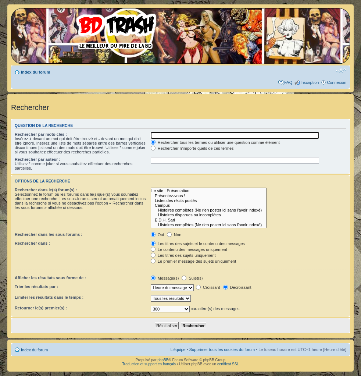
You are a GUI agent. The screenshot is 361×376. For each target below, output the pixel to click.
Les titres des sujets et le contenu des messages (198, 243)
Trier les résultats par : (36, 286)
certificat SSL (228, 364)
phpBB (162, 360)
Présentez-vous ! (208, 196)
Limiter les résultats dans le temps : (49, 297)
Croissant (208, 287)
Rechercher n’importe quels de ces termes (192, 148)
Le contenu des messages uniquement (189, 249)
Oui (157, 235)
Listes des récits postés (208, 200)
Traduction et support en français (149, 364)
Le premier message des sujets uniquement (193, 261)
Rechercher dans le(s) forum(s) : (46, 190)
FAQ (288, 82)
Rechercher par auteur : (37, 159)
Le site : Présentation (208, 190)
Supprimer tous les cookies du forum (222, 349)
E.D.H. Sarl (208, 220)
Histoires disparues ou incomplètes (208, 215)
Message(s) (165, 278)
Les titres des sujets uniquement (183, 255)
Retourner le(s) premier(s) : (41, 308)
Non (174, 235)
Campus (208, 205)
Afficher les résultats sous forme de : (50, 278)
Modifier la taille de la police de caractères (341, 70)
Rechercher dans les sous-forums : (48, 234)
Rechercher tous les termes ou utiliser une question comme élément (215, 142)
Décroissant (237, 287)
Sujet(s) (192, 278)
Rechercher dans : (32, 243)
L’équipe (178, 349)
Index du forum (35, 72)
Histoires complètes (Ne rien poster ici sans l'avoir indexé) (208, 210)
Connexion (336, 82)
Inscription (309, 82)
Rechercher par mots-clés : (41, 134)
